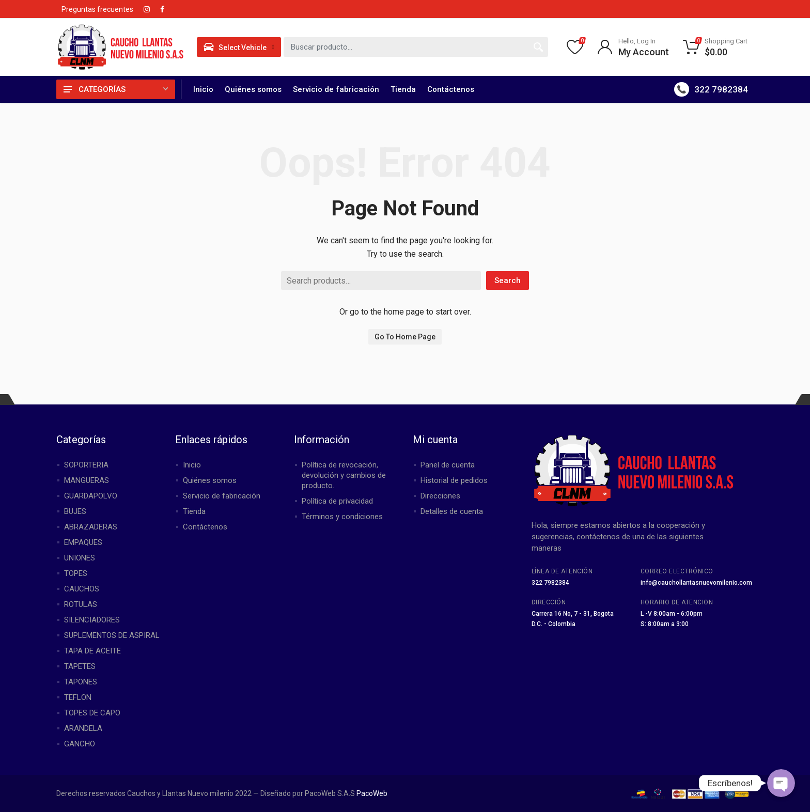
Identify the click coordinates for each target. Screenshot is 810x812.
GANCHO (79, 743)
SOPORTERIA (86, 465)
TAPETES (80, 666)
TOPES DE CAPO (92, 712)
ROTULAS (80, 604)
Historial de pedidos (454, 480)
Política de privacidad (337, 501)
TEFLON (77, 697)
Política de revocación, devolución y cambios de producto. (344, 475)
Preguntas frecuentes (97, 9)
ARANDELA (83, 728)
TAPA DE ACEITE (92, 650)
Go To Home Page (405, 337)
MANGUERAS (86, 480)
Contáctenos (450, 89)
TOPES (75, 573)
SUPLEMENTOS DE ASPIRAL (112, 635)
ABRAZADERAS (90, 527)
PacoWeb (371, 793)
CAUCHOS (81, 589)
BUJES (75, 511)
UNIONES (79, 558)
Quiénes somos (253, 89)
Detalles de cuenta (451, 511)
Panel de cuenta (447, 465)
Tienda (403, 89)
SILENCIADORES (92, 619)
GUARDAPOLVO (90, 496)
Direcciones (440, 496)
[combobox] (416, 47)
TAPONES (80, 681)
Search (507, 280)
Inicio (203, 89)
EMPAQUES (83, 542)
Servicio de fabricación (336, 89)
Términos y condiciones (342, 516)
